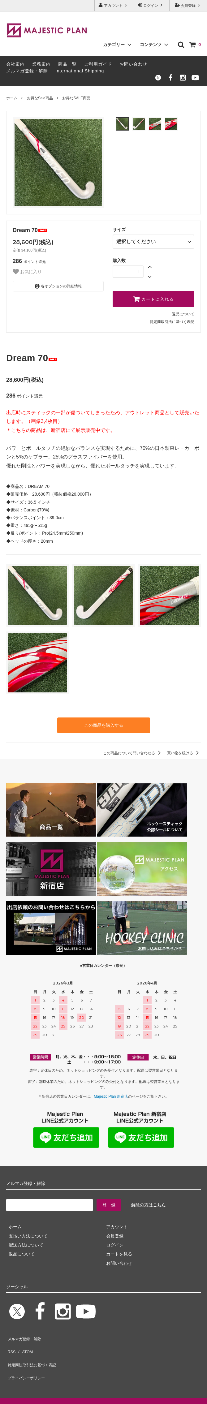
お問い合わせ (133, 64)
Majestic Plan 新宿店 (111, 1093)
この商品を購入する (103, 722)
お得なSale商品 (40, 98)
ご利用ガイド (98, 64)
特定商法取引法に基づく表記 (34, 1351)
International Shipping (79, 70)
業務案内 (41, 64)
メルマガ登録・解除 (27, 70)
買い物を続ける (184, 749)
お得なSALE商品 (76, 98)
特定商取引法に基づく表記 (172, 319)
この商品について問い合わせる (133, 749)
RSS (10, 1342)
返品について (183, 311)
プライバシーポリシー (28, 1360)
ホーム (11, 98)
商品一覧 (67, 64)
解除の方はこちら (148, 1201)
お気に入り (27, 272)
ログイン (150, 5)
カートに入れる (153, 296)
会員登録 (188, 5)
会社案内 (15, 64)
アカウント (113, 5)
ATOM (25, 1342)
